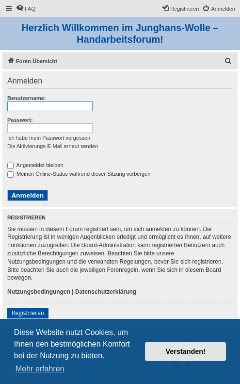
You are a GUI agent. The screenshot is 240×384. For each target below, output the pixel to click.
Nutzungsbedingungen (38, 291)
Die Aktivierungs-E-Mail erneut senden (52, 146)
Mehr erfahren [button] (40, 369)
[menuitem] (25, 9)
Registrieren (28, 313)
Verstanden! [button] (186, 351)
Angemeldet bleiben (35, 165)
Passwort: (20, 120)
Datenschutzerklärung (105, 291)
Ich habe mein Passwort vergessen (48, 138)
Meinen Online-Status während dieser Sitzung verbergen (78, 174)
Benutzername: (26, 98)
